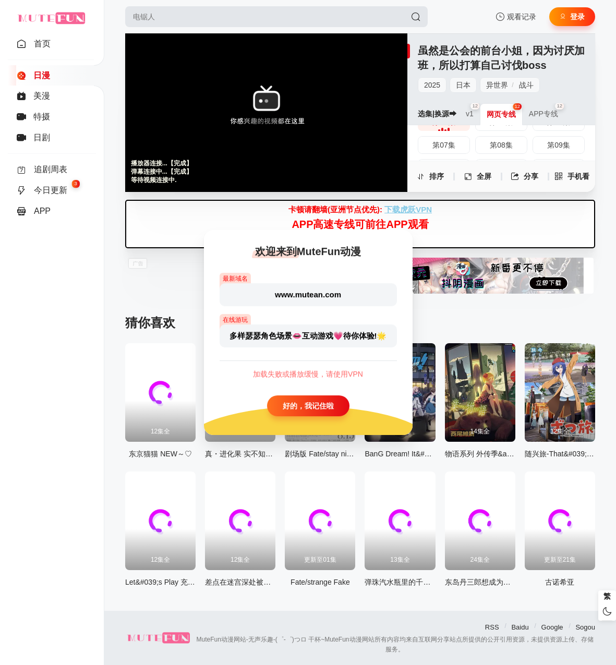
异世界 (497, 85)
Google (552, 627)
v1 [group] (473, 110)
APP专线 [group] (546, 110)
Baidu (519, 627)
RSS (492, 627)
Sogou (585, 627)
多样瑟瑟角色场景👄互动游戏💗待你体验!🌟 (308, 335)
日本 (463, 85)
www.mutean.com (308, 294)
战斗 (526, 85)
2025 (432, 85)
